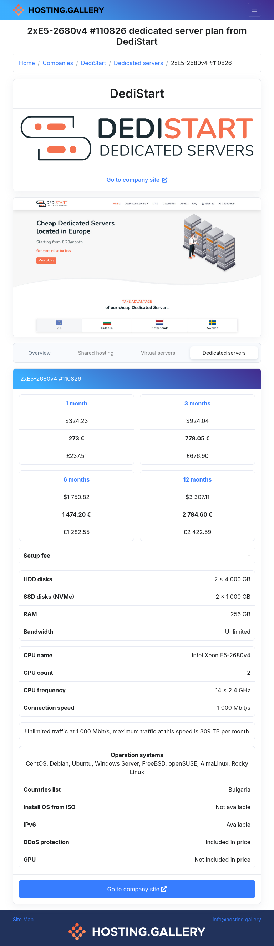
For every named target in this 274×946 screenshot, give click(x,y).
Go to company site (137, 179)
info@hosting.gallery (237, 919)
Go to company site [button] (137, 889)
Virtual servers (158, 353)
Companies (58, 62)
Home (27, 62)
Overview (39, 353)
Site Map (23, 919)
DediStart (93, 62)
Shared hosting (96, 353)
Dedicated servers (138, 62)
